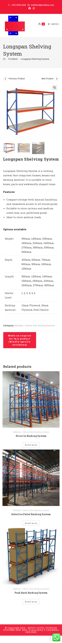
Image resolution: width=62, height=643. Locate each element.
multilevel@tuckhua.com (42, 5)
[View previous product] (5, 78)
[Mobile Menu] (52, 24)
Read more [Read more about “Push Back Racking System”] (31, 601)
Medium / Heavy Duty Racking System (35, 325)
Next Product (47, 78)
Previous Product (17, 78)
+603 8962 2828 (18, 5)
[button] (54, 87)
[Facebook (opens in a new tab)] (29, 8)
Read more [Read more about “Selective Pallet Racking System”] (31, 523)
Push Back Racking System (31, 592)
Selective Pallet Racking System (31, 514)
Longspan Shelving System (35, 58)
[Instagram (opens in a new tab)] (33, 8)
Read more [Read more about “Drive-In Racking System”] (31, 444)
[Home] (4, 58)
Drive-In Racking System (31, 435)
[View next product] (56, 78)
